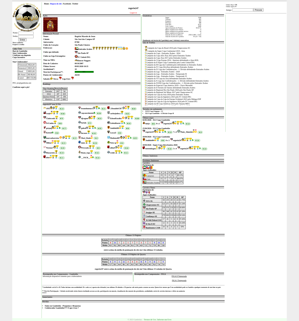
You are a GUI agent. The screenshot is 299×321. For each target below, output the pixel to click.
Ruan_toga (85, 153)
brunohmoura (86, 108)
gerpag (49, 128)
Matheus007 (115, 138)
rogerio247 (167, 124)
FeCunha (50, 123)
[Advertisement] (256, 72)
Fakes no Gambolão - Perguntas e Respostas (63, 306)
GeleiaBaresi (115, 123)
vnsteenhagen (150, 149)
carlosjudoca (115, 113)
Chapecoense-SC (151, 205)
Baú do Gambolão (20, 51)
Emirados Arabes (83, 49)
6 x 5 (168, 140)
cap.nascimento (87, 113)
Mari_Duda (86, 138)
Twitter (75, 4)
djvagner (84, 118)
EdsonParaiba (116, 118)
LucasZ (113, 133)
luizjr (147, 124)
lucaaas (84, 133)
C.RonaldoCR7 (115, 108)
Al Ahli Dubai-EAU (152, 220)
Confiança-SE (150, 216)
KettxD (49, 133)
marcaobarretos (52, 138)
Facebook (67, 4)
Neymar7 (50, 148)
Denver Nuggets (84, 61)
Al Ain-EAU (149, 224)
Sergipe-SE (149, 212)
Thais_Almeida (186, 132)
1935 (48, 108)
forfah (83, 123)
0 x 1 (158, 124)
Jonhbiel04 (114, 128)
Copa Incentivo (19, 57)
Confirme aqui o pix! (21, 87)
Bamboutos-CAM (151, 228)
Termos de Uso (150, 320)
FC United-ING (84, 57)
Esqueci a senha (18, 44)
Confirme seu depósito (22, 55)
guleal (83, 128)
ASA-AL (148, 201)
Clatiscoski (50, 118)
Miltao (48, 143)
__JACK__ (85, 157)
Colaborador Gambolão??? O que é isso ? (62, 308)
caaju (48, 113)
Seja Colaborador (20, 53)
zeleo (48, 157)
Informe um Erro (164, 320)
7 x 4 (175, 132)
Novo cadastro (18, 43)
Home (46, 4)
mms (83, 143)
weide (112, 153)
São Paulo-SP (83, 53)
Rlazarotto (50, 153)
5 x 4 (175, 149)
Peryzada (85, 148)
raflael (112, 148)
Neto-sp (113, 143)
